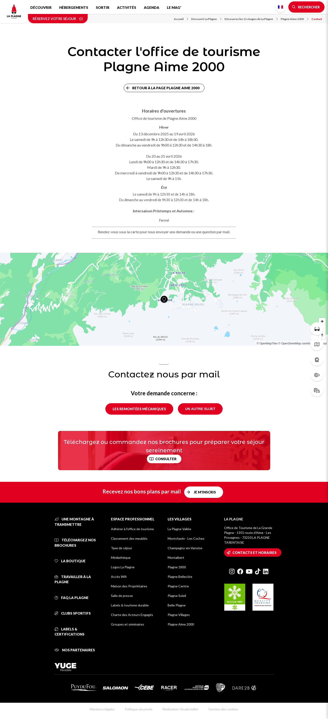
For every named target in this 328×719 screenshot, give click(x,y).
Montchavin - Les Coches (186, 538)
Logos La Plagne (123, 567)
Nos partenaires (75, 650)
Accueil (181, 19)
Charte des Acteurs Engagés (132, 615)
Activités (126, 7)
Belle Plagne (177, 605)
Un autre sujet (200, 409)
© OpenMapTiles (267, 343)
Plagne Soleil (177, 596)
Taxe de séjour (121, 548)
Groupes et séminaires (127, 624)
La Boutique (70, 561)
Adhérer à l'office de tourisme (132, 529)
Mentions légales (102, 709)
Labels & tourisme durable (130, 605)
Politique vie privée (138, 709)
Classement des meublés (129, 538)
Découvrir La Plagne (206, 19)
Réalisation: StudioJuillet (180, 709)
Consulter (165, 459)
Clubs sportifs (73, 613)
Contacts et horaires (254, 552)
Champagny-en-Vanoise (185, 548)
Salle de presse (122, 596)
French (280, 7)
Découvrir (41, 7)
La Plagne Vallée (179, 529)
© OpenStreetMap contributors (297, 343)
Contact (316, 19)
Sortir (102, 7)
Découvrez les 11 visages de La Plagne (251, 19)
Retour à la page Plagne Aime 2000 (166, 88)
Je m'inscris (205, 492)
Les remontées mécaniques (139, 409)
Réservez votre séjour (58, 19)
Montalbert (176, 557)
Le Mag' (174, 7)
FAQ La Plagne (72, 598)
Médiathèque (121, 557)
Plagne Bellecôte (180, 577)
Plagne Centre (178, 586)
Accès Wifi (119, 577)
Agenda (151, 7)
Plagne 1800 (177, 567)
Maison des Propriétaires (129, 586)
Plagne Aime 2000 (294, 19)
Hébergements (73, 7)
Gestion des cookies (223, 709)
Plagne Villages (179, 615)
